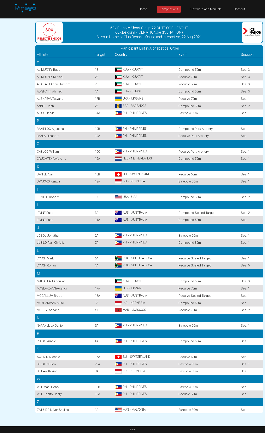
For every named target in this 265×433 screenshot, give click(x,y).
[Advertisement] (16, 80)
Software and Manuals (206, 9)
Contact (239, 9)
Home (143, 9)
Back (132, 429)
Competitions (168, 9)
